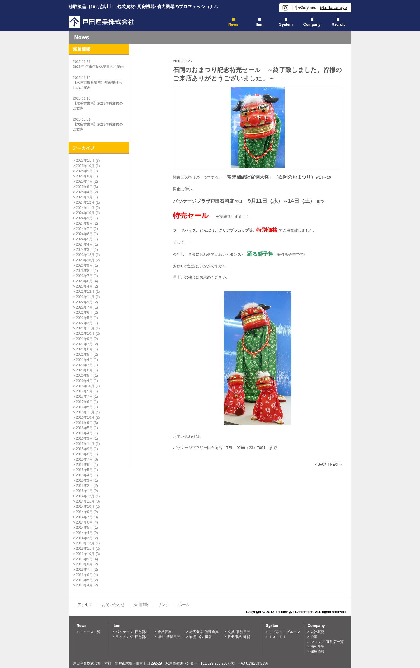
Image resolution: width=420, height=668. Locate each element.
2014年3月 (84, 538)
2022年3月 (84, 323)
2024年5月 (84, 239)
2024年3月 (84, 250)
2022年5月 (84, 318)
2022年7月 (84, 307)
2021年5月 (84, 354)
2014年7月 (84, 517)
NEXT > (336, 464)
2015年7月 (84, 459)
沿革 (313, 637)
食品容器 (165, 632)
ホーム (184, 604)
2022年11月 (85, 297)
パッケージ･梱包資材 (132, 632)
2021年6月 (84, 349)
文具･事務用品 (239, 632)
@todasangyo (333, 7)
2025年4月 (84, 192)
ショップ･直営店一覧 (327, 642)
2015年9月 (84, 449)
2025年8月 (84, 176)
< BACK (320, 464)
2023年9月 (84, 265)
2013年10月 (85, 554)
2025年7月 (84, 181)
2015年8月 (84, 454)
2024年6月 (84, 234)
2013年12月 (85, 543)
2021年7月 (84, 344)
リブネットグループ (284, 632)
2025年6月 (84, 187)
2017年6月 (84, 402)
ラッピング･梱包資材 (132, 637)
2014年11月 (85, 501)
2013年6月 (84, 575)
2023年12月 (85, 255)
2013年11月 (85, 549)
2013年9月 (84, 559)
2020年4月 (84, 381)
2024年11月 (85, 208)
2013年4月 (84, 585)
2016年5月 (84, 428)
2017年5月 (84, 407)
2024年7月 (84, 229)
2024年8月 (84, 223)
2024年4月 (84, 244)
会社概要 (317, 632)
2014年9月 (84, 512)
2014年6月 (84, 522)
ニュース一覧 (90, 632)
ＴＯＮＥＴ (277, 637)
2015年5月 (84, 470)
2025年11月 (85, 160)
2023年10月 (85, 260)
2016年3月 (84, 438)
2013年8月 (84, 564)
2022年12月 (85, 292)
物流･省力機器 (200, 637)
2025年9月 (84, 171)
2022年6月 (84, 313)
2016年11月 (85, 412)
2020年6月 (84, 370)
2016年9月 (84, 423)
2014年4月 (84, 533)
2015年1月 (84, 491)
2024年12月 (85, 202)
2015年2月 (84, 486)
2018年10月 (85, 386)
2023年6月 (84, 281)
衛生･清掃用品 (169, 637)
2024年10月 (85, 213)
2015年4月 (84, 475)
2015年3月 (84, 480)
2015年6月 (84, 465)
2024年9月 (84, 218)
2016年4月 (84, 433)
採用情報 (141, 604)
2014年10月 (85, 507)
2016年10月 (85, 417)
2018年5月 (84, 391)
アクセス (85, 604)
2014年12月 (85, 496)
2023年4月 (84, 286)
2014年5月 (84, 528)
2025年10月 (85, 166)
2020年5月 (84, 375)
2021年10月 (85, 334)
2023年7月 (84, 276)
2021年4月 (84, 360)
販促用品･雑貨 (239, 637)
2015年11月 (85, 444)
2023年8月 (84, 271)
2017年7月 (84, 396)
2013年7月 (84, 569)
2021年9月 (84, 339)
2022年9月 (84, 302)
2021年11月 (85, 328)
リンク (163, 604)
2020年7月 (84, 365)
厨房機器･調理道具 (204, 632)
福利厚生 (317, 646)
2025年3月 (84, 197)
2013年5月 (84, 580)
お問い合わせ (113, 604)
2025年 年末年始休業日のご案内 (98, 67)
